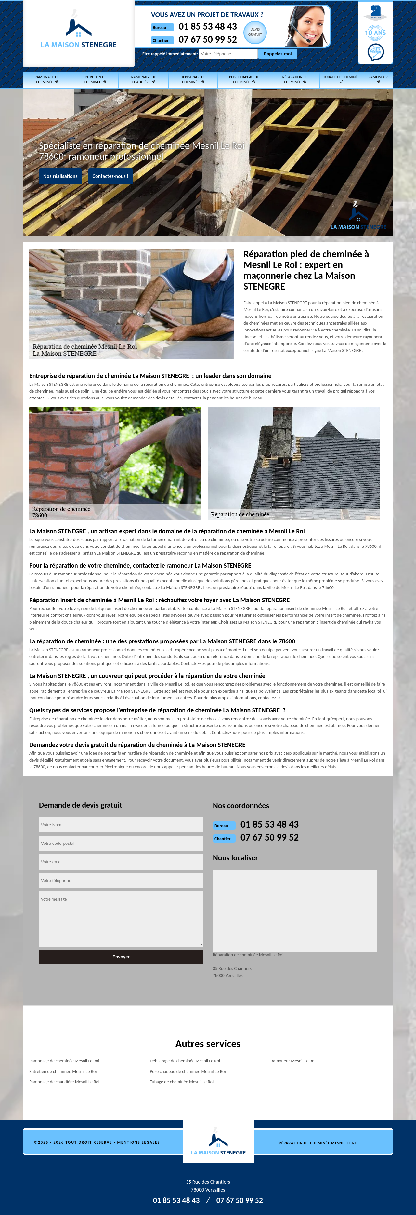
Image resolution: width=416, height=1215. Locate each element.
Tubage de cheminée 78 (341, 79)
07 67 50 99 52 (195, 39)
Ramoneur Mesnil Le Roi (293, 1061)
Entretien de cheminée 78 (95, 79)
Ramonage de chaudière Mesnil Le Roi (64, 1082)
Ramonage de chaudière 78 (143, 79)
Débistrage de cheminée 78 (193, 79)
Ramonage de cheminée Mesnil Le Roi (64, 1061)
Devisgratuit (243, 32)
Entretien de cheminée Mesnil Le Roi (63, 1071)
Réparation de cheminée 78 (295, 79)
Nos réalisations (60, 176)
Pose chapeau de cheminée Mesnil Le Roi (188, 1071)
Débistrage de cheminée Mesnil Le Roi (185, 1061)
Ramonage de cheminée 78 (47, 79)
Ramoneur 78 (377, 79)
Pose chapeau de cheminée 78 (244, 79)
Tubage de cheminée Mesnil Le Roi (182, 1082)
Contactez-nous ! (111, 176)
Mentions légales (138, 1142)
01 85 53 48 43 (195, 26)
